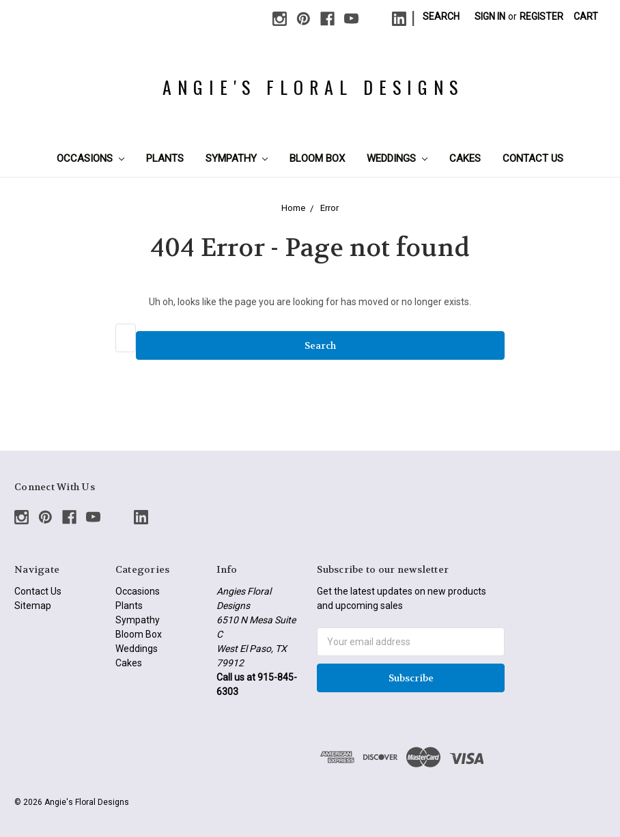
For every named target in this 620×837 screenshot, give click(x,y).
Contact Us (533, 158)
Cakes (465, 158)
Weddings (397, 158)
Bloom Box (317, 158)
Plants (165, 158)
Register (541, 16)
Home (293, 208)
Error (329, 208)
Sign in (490, 16)
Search (441, 16)
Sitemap (32, 605)
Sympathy (237, 158)
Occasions (90, 158)
